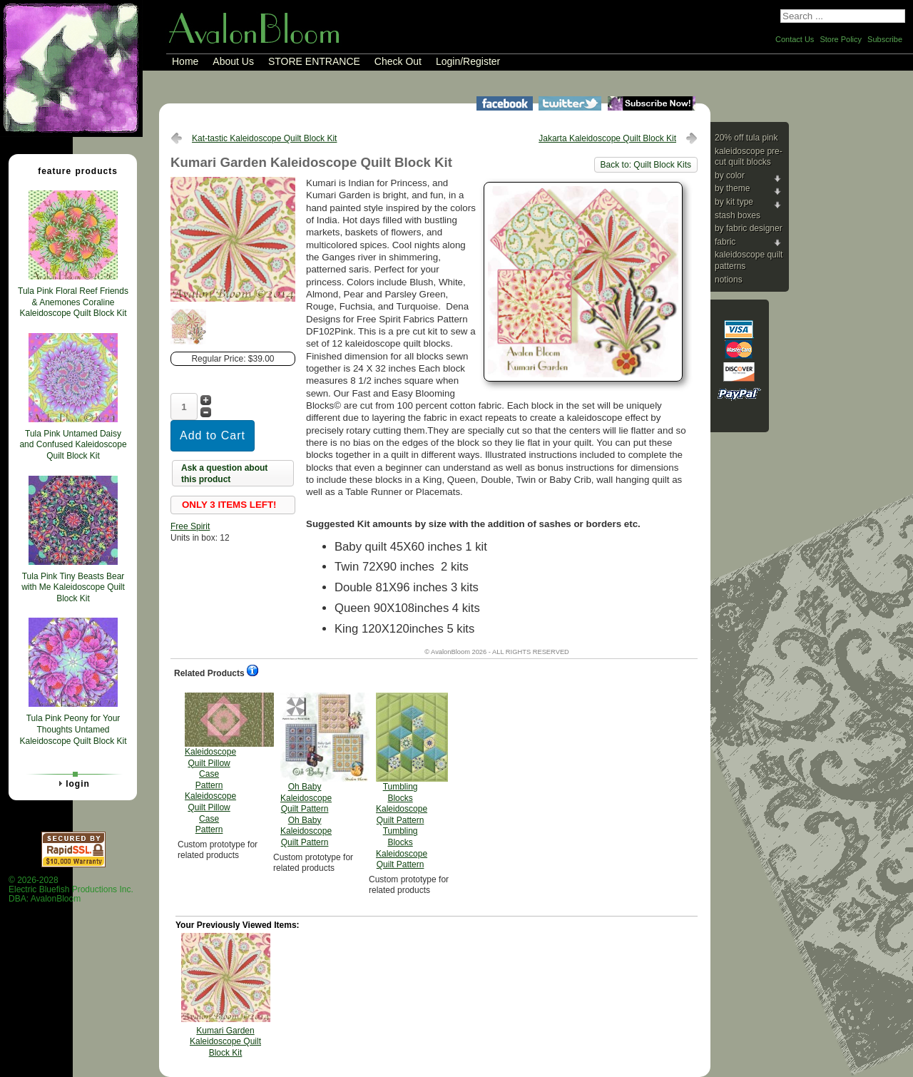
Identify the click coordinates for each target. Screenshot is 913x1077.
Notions (729, 280)
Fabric (725, 242)
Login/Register (468, 61)
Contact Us (794, 39)
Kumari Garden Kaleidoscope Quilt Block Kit (225, 1042)
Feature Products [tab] (72, 170)
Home (185, 61)
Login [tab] (72, 783)
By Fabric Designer (748, 228)
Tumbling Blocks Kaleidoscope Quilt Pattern (401, 781)
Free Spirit (190, 526)
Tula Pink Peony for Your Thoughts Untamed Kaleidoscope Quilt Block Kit (72, 729)
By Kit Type (734, 202)
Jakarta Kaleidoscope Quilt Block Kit (607, 138)
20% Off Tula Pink (746, 138)
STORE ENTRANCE (314, 61)
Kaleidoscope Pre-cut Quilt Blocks (748, 157)
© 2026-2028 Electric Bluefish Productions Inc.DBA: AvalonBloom (71, 889)
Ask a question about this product (224, 473)
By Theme (732, 188)
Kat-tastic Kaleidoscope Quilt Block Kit (264, 138)
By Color (730, 175)
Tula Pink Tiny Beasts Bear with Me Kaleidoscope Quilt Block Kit (73, 587)
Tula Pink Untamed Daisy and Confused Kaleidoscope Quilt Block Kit (72, 445)
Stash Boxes (737, 215)
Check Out (398, 61)
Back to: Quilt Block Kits (646, 165)
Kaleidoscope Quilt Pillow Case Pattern (210, 763)
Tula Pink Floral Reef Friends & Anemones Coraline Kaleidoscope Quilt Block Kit (73, 302)
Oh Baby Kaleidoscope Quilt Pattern (306, 770)
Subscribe (884, 39)
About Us (233, 61)
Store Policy (841, 39)
